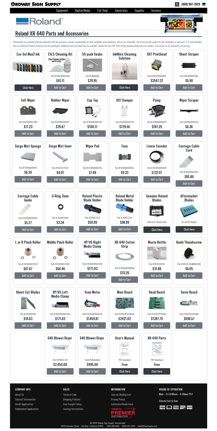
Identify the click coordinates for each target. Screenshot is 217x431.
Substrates (121, 10)
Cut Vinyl (102, 10)
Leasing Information (73, 409)
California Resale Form (122, 404)
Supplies (139, 10)
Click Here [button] (28, 88)
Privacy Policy (118, 399)
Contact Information (25, 399)
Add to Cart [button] (60, 87)
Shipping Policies (71, 399)
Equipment (62, 10)
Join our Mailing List (121, 394)
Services (156, 10)
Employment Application (26, 409)
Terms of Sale (69, 394)
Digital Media (82, 10)
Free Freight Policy (72, 404)
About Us (19, 394)
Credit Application (24, 404)
